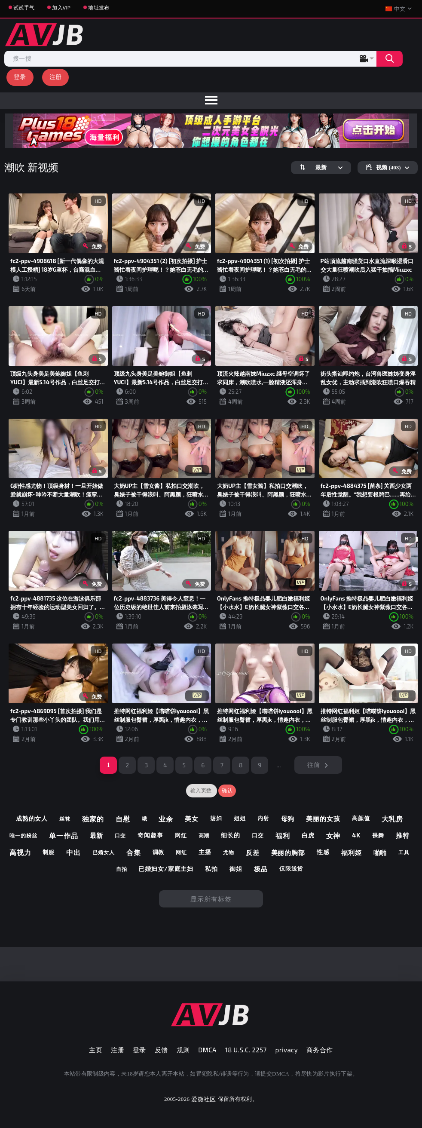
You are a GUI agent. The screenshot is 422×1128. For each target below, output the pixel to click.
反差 (253, 852)
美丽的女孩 (323, 818)
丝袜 (64, 818)
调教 (159, 852)
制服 (49, 852)
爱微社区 (203, 1099)
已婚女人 (103, 852)
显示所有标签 (210, 899)
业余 (166, 819)
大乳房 (393, 819)
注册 (55, 76)
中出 (73, 852)
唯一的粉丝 (23, 835)
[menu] (211, 100)
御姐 (235, 868)
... (278, 765)
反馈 (161, 1050)
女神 (333, 835)
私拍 (211, 868)
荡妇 (216, 818)
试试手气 (23, 7)
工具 (404, 852)
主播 (205, 851)
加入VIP (61, 7)
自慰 (123, 819)
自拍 (121, 869)
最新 (97, 835)
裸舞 (378, 835)
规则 (183, 1050)
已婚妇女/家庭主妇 (165, 868)
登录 (20, 76)
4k (356, 835)
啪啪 (380, 852)
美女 (192, 818)
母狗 (288, 818)
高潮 (204, 835)
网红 (181, 835)
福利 (282, 835)
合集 (133, 852)
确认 (227, 791)
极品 (261, 869)
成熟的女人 (32, 818)
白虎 (308, 835)
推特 (403, 835)
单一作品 (63, 835)
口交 (120, 835)
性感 (323, 851)
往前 (313, 764)
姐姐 (240, 818)
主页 (95, 1050)
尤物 (228, 852)
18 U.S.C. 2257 (246, 1050)
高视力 (20, 852)
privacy (286, 1050)
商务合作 (319, 1050)
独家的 (93, 819)
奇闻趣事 (150, 835)
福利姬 (351, 852)
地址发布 (98, 7)
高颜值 (361, 818)
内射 (263, 818)
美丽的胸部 (288, 852)
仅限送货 (291, 868)
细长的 (230, 835)
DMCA (207, 1050)
